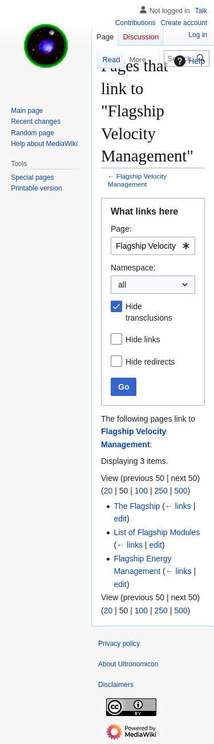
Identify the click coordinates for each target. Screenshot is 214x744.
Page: (121, 228)
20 (108, 490)
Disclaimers (116, 685)
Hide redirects (150, 361)
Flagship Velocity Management (137, 180)
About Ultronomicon (128, 664)
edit (120, 518)
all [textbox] (122, 284)
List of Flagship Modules (157, 532)
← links (178, 506)
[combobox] (153, 246)
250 (160, 490)
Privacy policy (119, 644)
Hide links (143, 339)
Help (188, 61)
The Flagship (137, 506)
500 (180, 490)
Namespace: (133, 267)
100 (141, 490)
